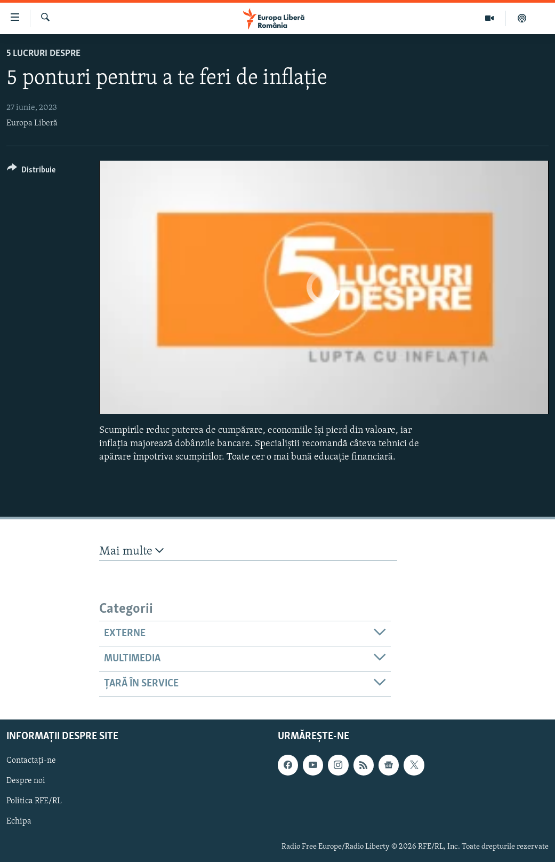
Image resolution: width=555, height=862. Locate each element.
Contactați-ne (31, 760)
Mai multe (131, 551)
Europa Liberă (32, 123)
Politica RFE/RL (34, 801)
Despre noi (25, 781)
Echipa (18, 821)
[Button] (31, 172)
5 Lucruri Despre (43, 54)
